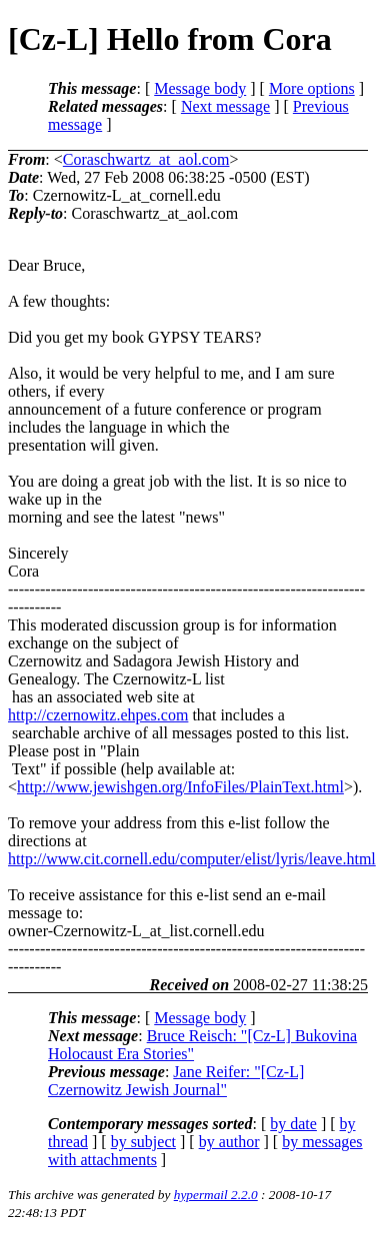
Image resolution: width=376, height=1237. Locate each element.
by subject (143, 1141)
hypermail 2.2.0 (216, 1194)
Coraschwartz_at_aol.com (146, 159)
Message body (200, 88)
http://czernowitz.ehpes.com (98, 714)
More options (312, 88)
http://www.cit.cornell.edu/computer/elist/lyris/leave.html (192, 858)
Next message (225, 106)
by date (293, 1123)
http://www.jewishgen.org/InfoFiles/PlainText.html (180, 786)
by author (229, 1141)
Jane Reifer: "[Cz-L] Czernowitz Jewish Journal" (176, 1080)
